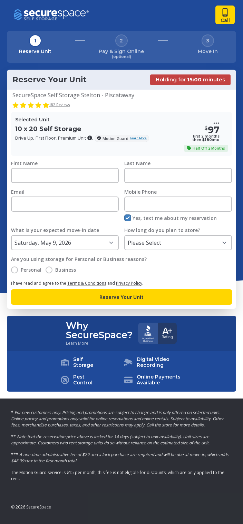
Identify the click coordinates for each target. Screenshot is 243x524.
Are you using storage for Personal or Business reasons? (79, 259)
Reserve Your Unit (121, 297)
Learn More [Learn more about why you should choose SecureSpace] (77, 343)
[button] (89, 137)
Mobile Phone (140, 192)
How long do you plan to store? (162, 230)
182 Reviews (59, 104)
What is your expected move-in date (55, 230)
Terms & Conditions (86, 283)
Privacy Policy (129, 283)
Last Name (137, 163)
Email (18, 192)
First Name (24, 163)
